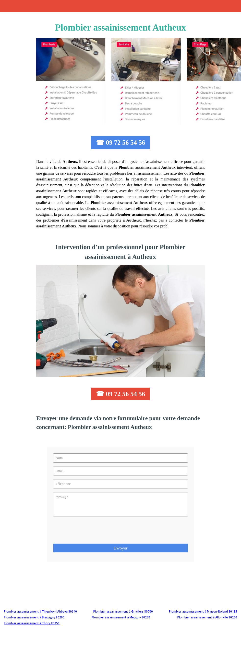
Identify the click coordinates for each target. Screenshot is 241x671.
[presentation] (90, 531)
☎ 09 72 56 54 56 (120, 142)
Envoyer (121, 548)
